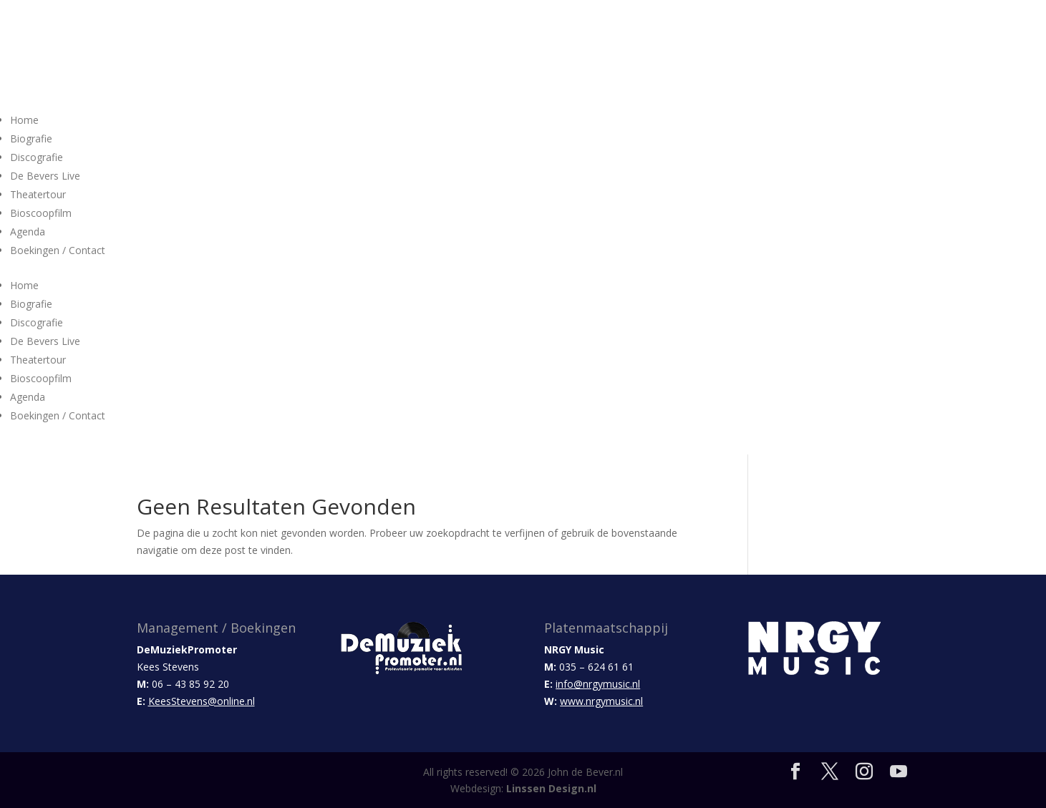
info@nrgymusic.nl (598, 684)
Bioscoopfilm (41, 213)
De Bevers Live (45, 175)
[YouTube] (898, 772)
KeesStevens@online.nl (201, 701)
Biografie (31, 138)
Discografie (36, 157)
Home (24, 120)
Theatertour (38, 194)
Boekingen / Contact (57, 250)
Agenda (27, 231)
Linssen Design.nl (551, 788)
